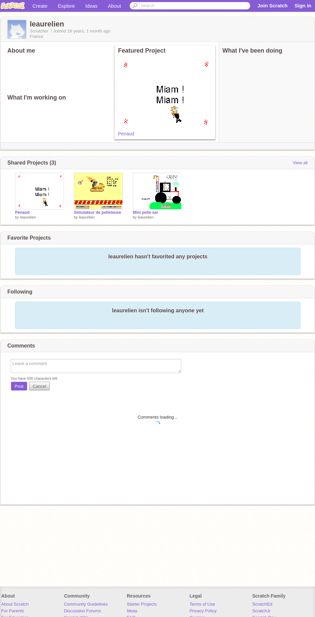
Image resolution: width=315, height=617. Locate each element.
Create (39, 6)
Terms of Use (202, 604)
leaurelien (28, 217)
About (114, 6)
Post (19, 386)
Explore (66, 6)
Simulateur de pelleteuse (97, 212)
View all (300, 162)
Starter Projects (142, 604)
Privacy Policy (203, 610)
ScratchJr (261, 610)
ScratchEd (262, 604)
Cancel (39, 386)
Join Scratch (272, 5)
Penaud (126, 133)
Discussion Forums (82, 610)
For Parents (12, 610)
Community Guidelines (86, 604)
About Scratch (15, 604)
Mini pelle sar (145, 212)
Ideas (91, 6)
